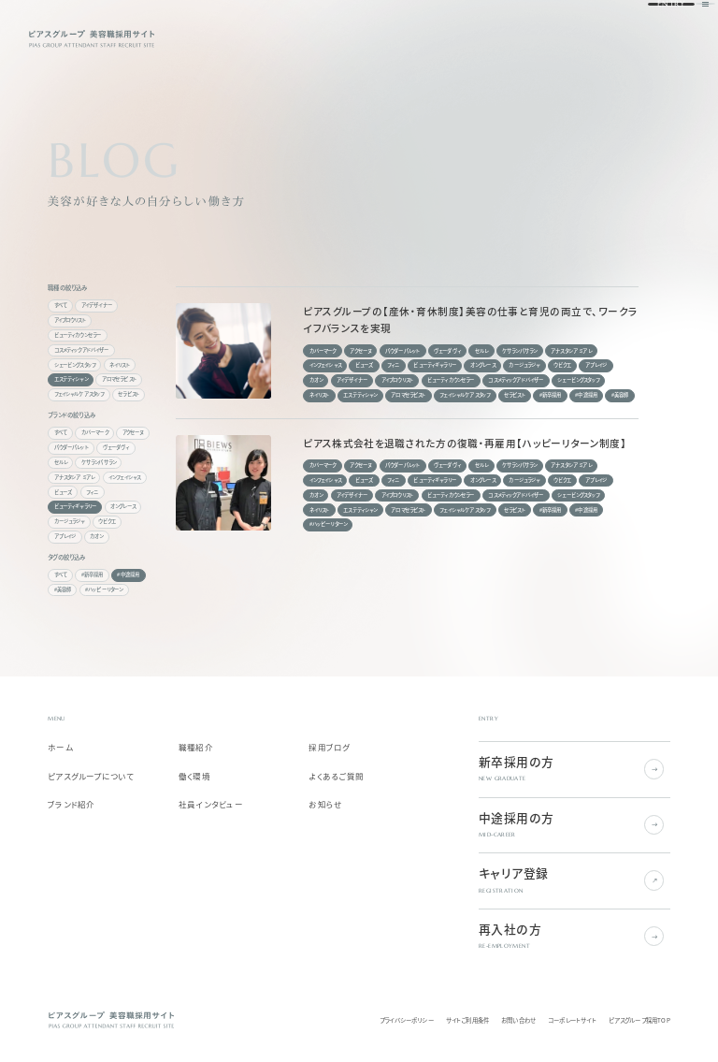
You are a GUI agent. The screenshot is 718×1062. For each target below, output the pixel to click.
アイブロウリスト (70, 320)
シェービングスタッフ (75, 365)
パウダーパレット (71, 447)
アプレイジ (65, 536)
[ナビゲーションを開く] (680, 38)
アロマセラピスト (119, 379)
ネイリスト (119, 365)
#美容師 (63, 589)
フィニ (92, 492)
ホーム (60, 747)
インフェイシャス (124, 477)
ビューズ (63, 492)
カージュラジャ (69, 521)
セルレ (60, 462)
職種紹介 (196, 747)
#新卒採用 (92, 574)
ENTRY (642, 37)
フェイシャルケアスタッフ (79, 394)
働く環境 (194, 776)
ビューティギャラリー (75, 506)
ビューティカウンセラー (78, 335)
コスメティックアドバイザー (81, 350)
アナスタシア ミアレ (74, 477)
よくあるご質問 (336, 776)
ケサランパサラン (98, 462)
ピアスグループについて (91, 776)
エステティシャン (71, 379)
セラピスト (128, 394)
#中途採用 (128, 574)
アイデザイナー (96, 305)
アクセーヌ (133, 432)
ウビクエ (107, 521)
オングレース (123, 506)
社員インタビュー (211, 804)
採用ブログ (329, 747)
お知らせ (325, 804)
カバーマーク (94, 432)
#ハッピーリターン (103, 589)
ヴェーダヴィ (116, 447)
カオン (96, 536)
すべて (60, 305)
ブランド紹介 (71, 804)
